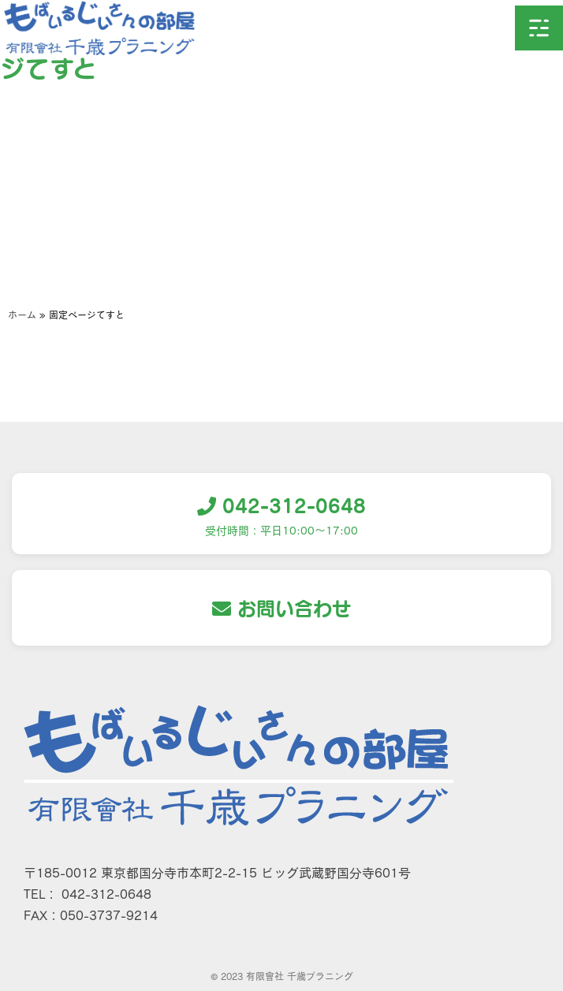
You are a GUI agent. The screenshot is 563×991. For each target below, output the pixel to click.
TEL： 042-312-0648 (87, 893)
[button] (539, 28)
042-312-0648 (281, 505)
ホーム (22, 314)
